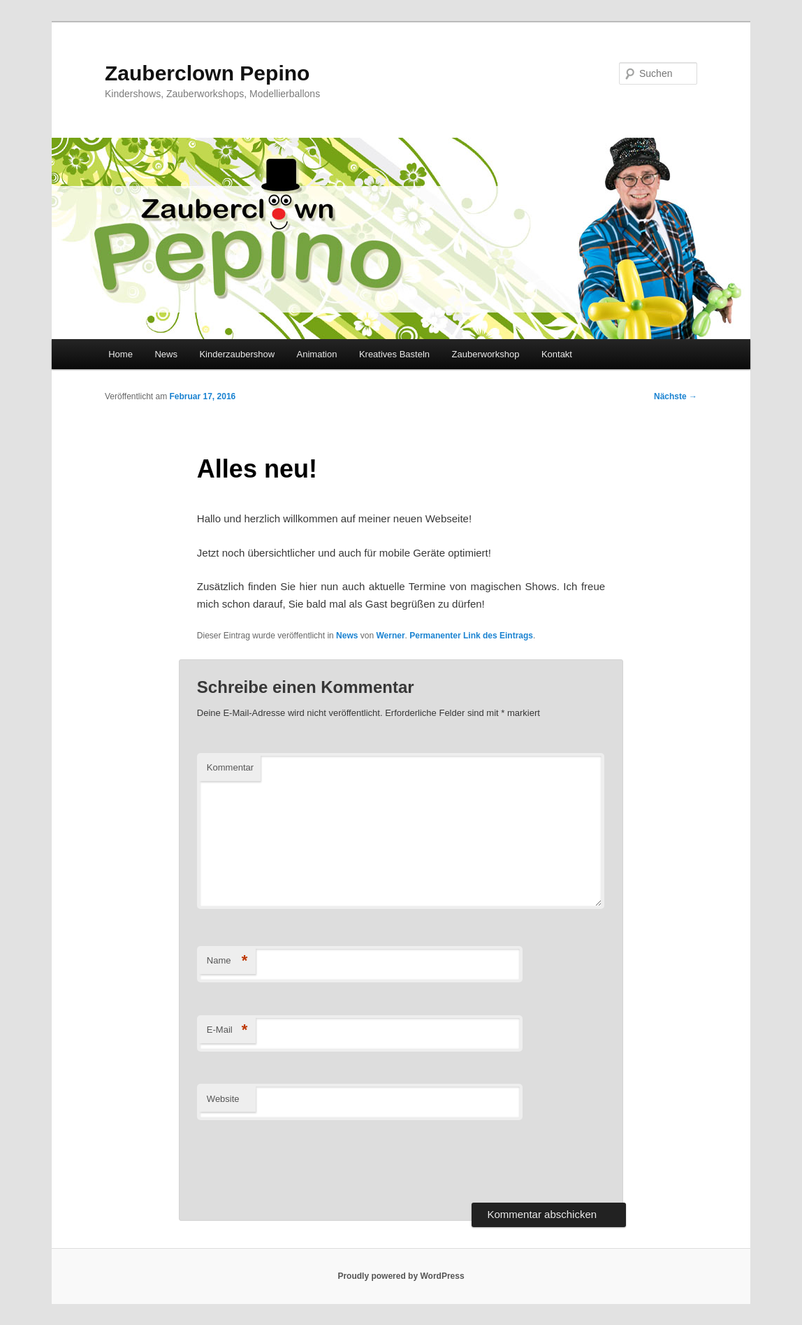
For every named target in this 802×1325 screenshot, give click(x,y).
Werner (390, 635)
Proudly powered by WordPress (400, 1276)
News (165, 354)
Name (227, 961)
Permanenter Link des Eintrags (471, 635)
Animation (317, 354)
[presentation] (303, 1161)
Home (120, 354)
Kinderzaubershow (237, 354)
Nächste (675, 396)
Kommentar (230, 767)
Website (223, 1099)
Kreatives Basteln (394, 354)
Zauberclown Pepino (207, 73)
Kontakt (556, 354)
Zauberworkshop (486, 354)
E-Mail (227, 1030)
